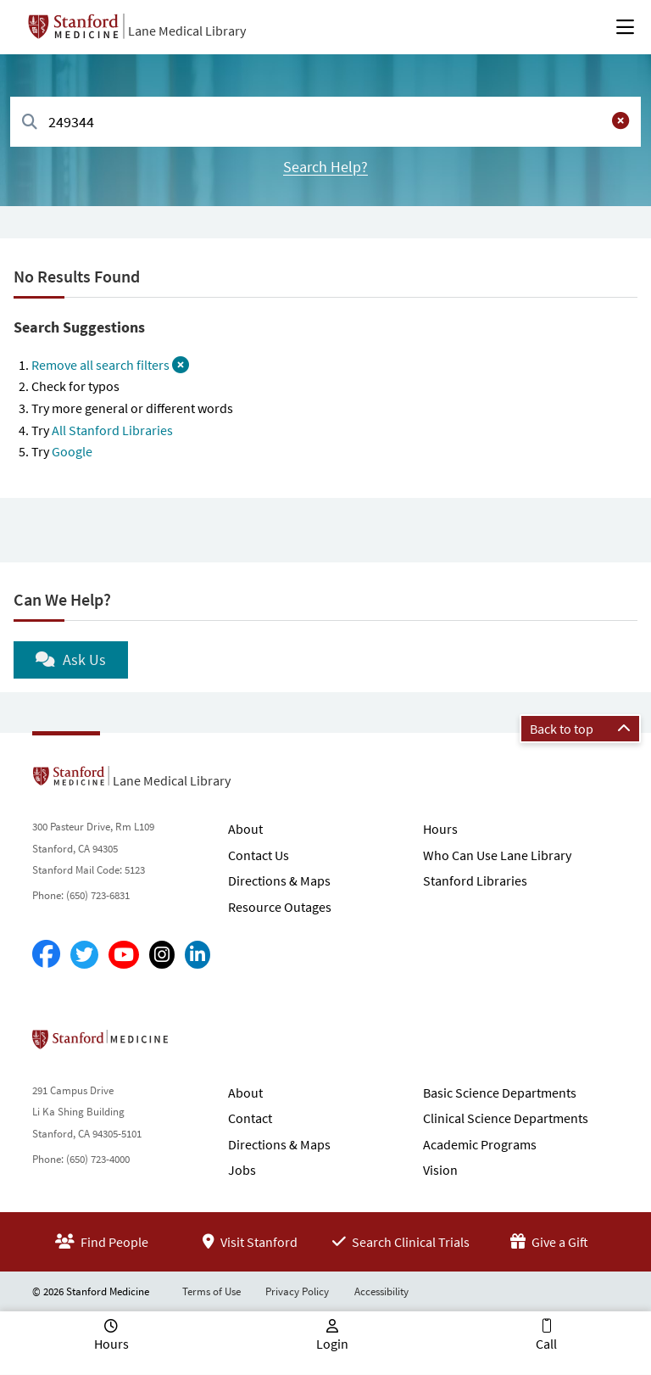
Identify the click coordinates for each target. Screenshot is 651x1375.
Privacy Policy (297, 1291)
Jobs (242, 1169)
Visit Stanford (250, 1241)
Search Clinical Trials (401, 1241)
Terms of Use (211, 1291)
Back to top (580, 728)
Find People (101, 1241)
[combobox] (325, 122)
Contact (250, 1118)
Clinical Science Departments (505, 1118)
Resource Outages (279, 906)
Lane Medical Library (187, 30)
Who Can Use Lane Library (497, 855)
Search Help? (325, 166)
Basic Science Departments (499, 1092)
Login (332, 1343)
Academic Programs (480, 1144)
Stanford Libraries (475, 880)
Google (72, 451)
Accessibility (381, 1291)
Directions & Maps (279, 880)
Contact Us (258, 855)
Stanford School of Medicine (198, 1044)
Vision (440, 1169)
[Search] (29, 122)
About (245, 828)
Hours (440, 828)
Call (546, 1343)
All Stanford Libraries (112, 430)
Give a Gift (549, 1241)
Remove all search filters (110, 364)
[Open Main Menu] (625, 27)
